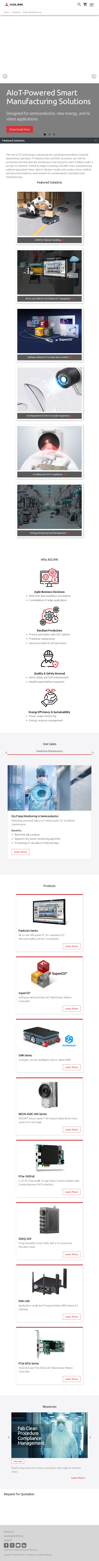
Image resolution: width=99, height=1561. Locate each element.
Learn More (20, 852)
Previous (5, 76)
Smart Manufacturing (32, 12)
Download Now (19, 129)
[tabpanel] (49, 76)
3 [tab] (54, 134)
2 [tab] (49, 134)
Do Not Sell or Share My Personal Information (21, 1550)
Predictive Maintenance (49, 751)
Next (94, 76)
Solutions (16, 12)
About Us (9, 1531)
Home (6, 12)
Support (8, 1540)
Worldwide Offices (13, 1536)
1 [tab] (44, 134)
